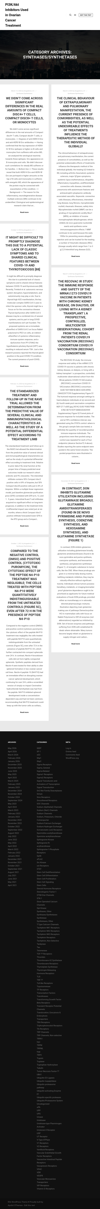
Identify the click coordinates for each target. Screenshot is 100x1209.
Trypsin (40, 1058)
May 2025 (12, 774)
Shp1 (39, 758)
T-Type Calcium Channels (48, 924)
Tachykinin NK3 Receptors (48, 934)
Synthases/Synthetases (24, 93)
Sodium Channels (44, 813)
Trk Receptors (43, 1029)
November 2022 (15, 823)
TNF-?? (40, 980)
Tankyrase (41, 944)
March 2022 (13, 849)
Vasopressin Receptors (47, 1166)
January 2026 (14, 761)
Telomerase (42, 950)
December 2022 (15, 820)
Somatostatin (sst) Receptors (49, 830)
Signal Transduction (45, 787)
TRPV (39, 1055)
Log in (68, 748)
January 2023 (14, 817)
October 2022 (14, 826)
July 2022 (12, 836)
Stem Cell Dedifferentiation (48, 872)
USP (38, 1133)
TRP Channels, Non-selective (49, 1035)
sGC (38, 755)
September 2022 (15, 830)
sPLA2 (40, 859)
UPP (39, 1110)
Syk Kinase (41, 908)
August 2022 (13, 833)
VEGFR (40, 1176)
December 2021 (15, 859)
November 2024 (15, 794)
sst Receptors (43, 866)
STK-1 (39, 898)
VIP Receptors (43, 1185)
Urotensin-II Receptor (46, 1130)
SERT (39, 748)
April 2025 (12, 777)
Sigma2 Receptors (45, 777)
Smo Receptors (43, 797)
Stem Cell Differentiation (47, 875)
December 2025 (15, 764)
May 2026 (12, 748)
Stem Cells (41, 885)
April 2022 (12, 846)
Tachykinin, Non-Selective (48, 941)
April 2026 (12, 751)
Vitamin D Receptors (46, 1189)
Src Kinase (41, 862)
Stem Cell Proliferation (46, 879)
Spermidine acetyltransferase (49, 833)
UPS (38, 1114)
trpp (38, 1052)
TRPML (40, 1048)
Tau (38, 947)
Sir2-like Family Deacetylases (49, 791)
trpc (38, 1042)
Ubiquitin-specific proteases (49, 1097)
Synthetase (41, 918)
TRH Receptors (43, 1022)
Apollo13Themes (15, 1205)
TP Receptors (43, 990)
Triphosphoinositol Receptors (49, 1025)
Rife (9, 1202)
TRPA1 (40, 1038)
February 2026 (14, 758)
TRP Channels (43, 1032)
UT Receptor (42, 1136)
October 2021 (14, 866)
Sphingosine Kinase (45, 839)
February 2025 (14, 784)
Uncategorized (43, 1104)
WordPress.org (72, 758)
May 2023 (12, 804)
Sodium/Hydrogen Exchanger (49, 826)
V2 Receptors (42, 1146)
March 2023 (13, 810)
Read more (24, 212)
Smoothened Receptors (47, 800)
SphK (39, 856)
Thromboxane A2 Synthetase (49, 960)
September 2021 (15, 869)
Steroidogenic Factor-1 (47, 892)
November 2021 (15, 862)
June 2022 (12, 839)
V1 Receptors (42, 1143)
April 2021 (12, 885)
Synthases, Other (44, 911)
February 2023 (14, 813)
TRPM (39, 1045)
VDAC (39, 1169)
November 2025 (15, 768)
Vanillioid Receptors (45, 1149)
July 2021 (12, 875)
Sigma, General (43, 768)
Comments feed (73, 755)
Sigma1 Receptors (45, 774)
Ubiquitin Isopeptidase (46, 1081)
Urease (40, 1117)
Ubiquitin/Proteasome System (50, 1100)
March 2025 (13, 781)
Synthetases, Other (45, 921)
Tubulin (40, 1068)
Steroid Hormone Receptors (49, 888)
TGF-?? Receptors (44, 954)
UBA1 (39, 1074)
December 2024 (15, 791)
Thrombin (41, 957)
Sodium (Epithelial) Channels (49, 807)
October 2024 (14, 797)
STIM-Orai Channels (45, 895)
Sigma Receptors (44, 764)
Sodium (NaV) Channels (47, 810)
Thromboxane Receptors (47, 963)
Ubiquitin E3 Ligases (45, 1078)
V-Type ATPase (43, 1140)
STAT (39, 869)
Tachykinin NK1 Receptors (48, 928)
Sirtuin (39, 794)
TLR (38, 977)
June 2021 (12, 879)
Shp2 (39, 761)
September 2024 (15, 800)
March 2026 (13, 755)
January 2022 (14, 856)
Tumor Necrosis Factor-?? (48, 1071)
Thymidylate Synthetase (47, 967)
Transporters (42, 1019)
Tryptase (40, 1061)
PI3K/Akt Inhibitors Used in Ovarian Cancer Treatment (16, 15)
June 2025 (12, 771)
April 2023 (12, 807)
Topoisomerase (43, 986)
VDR (39, 1172)
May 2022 (12, 843)
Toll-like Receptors (45, 983)
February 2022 (14, 853)
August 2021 (13, 872)
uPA (38, 1107)
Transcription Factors (46, 993)
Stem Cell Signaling (45, 882)
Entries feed (71, 751)
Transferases (42, 996)
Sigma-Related (43, 771)
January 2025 (14, 787)
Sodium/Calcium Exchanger (49, 823)
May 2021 (12, 882)
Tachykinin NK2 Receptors (48, 931)
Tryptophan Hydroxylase (47, 1065)
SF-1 (39, 751)
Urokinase (41, 1120)
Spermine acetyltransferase (49, 836)
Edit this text (85, 15)
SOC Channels (43, 804)
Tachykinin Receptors (46, 937)
